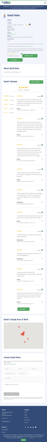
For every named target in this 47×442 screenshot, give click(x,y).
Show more (22, 309)
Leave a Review (35, 82)
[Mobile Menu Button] (45, 2)
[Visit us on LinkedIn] (28, 427)
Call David (14, 60)
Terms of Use (26, 438)
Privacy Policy (37, 438)
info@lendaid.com (6, 421)
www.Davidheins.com (11, 34)
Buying (3, 432)
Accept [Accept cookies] (23, 440)
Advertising (27, 420)
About (25, 412)
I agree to (11, 384)
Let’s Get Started (10, 394)
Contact (26, 417)
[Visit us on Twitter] (31, 427)
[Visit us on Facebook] (25, 427)
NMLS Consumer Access (38, 44)
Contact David (28, 56)
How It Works (5, 429)
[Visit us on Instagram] (33, 427)
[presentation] (13, 388)
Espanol (26, 422)
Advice (25, 415)
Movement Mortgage (28, 46)
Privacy (11, 399)
